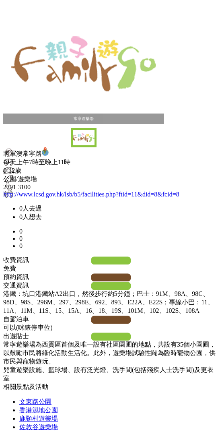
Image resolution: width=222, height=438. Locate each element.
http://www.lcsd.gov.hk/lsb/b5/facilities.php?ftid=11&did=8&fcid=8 (91, 194)
